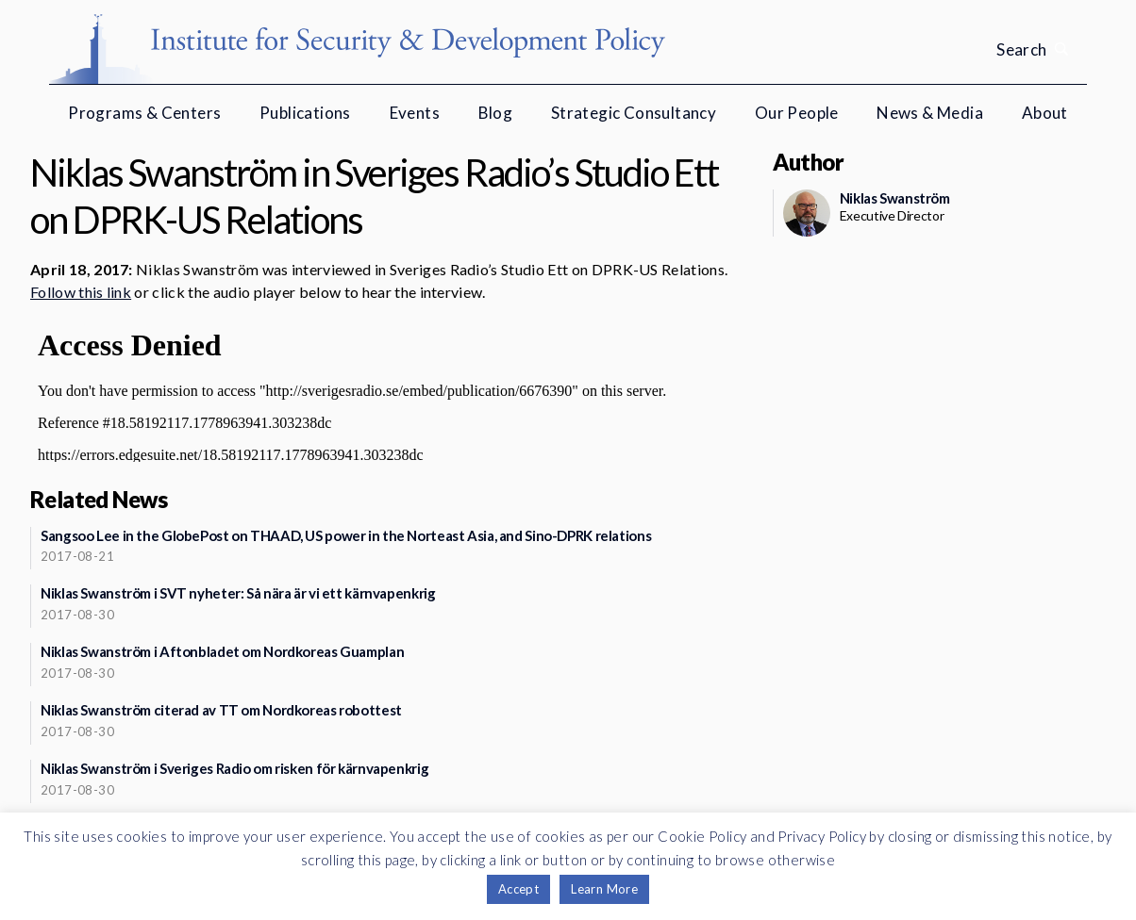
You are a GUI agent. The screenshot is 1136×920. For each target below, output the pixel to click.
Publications (305, 113)
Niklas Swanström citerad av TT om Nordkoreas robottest (221, 709)
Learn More (604, 888)
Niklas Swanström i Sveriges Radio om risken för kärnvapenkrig (234, 768)
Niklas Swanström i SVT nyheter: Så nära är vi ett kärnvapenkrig (238, 592)
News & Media (930, 113)
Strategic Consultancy (633, 113)
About (1045, 113)
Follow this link (80, 292)
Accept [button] (518, 888)
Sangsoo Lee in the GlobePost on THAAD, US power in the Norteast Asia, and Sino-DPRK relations (346, 535)
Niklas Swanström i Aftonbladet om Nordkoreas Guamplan (222, 651)
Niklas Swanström (895, 197)
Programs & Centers (144, 113)
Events (415, 113)
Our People (797, 113)
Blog (495, 113)
